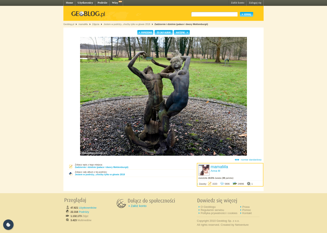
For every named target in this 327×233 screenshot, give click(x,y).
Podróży (84, 211)
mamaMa (83, 24)
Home (69, 2)
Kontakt (247, 213)
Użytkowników (87, 207)
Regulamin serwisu (212, 210)
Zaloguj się (255, 2)
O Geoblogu (208, 206)
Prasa (246, 206)
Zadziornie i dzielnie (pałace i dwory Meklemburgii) (181, 24)
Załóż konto (237, 2)
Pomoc (246, 210)
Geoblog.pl (68, 24)
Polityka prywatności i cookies (219, 213)
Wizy (115, 2)
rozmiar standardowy (251, 159)
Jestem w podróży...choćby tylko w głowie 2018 (127, 24)
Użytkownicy (85, 2)
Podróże (102, 2)
